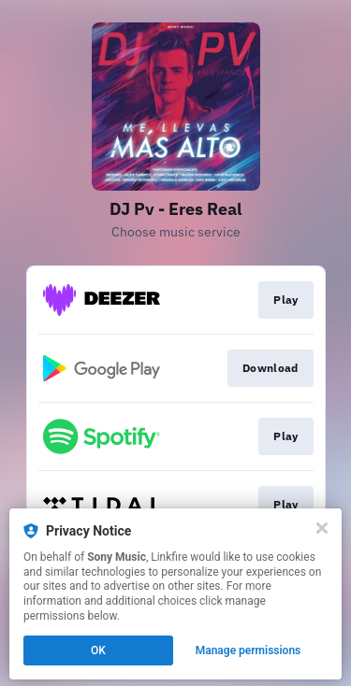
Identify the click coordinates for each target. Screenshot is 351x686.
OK (98, 650)
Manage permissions (248, 650)
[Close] (322, 528)
